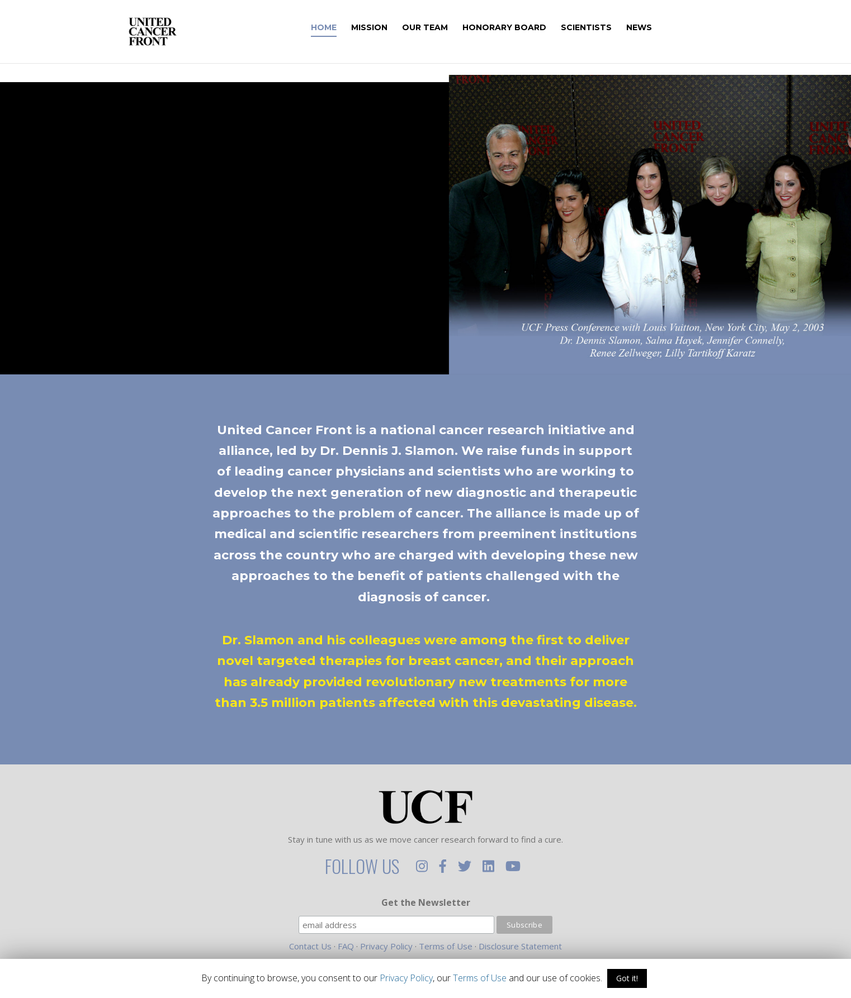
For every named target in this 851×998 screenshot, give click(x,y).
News (655, 27)
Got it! (627, 978)
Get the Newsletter (425, 902)
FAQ (346, 946)
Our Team (441, 27)
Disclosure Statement (520, 946)
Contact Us (310, 946)
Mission (385, 27)
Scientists (601, 27)
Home (339, 27)
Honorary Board (520, 27)
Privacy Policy (386, 946)
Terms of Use (445, 946)
